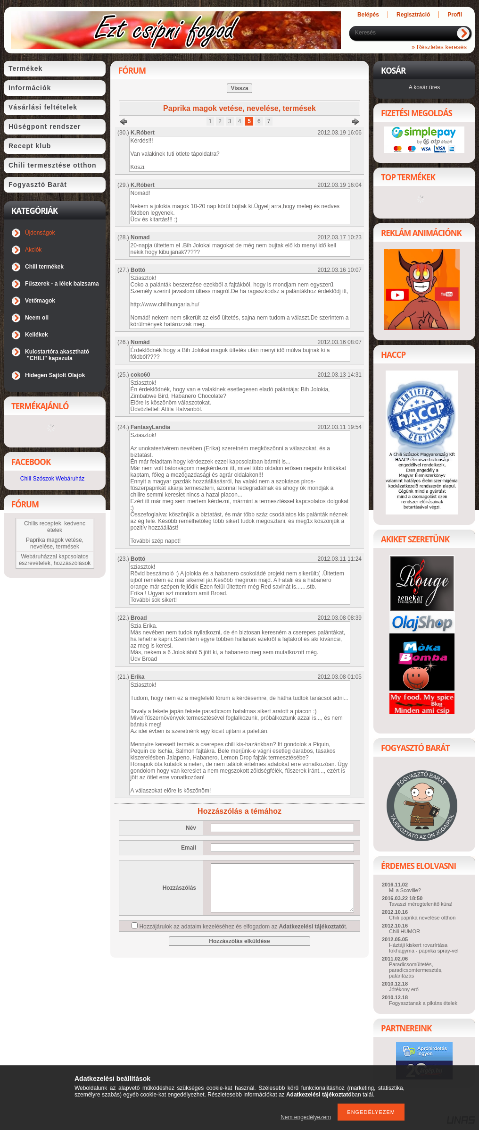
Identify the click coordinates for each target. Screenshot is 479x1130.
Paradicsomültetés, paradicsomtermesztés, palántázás (416, 969)
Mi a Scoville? (405, 890)
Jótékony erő (404, 989)
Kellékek (36, 334)
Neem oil (37, 317)
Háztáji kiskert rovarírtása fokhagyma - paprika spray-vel (423, 947)
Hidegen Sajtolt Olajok (55, 375)
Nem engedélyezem (306, 1117)
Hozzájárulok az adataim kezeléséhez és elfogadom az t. (243, 926)
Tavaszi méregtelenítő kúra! (421, 904)
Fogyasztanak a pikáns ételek (423, 1003)
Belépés (368, 14)
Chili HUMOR (404, 931)
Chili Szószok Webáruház (52, 478)
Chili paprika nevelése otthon (422, 917)
